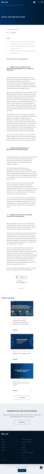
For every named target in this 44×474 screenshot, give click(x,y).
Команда (3, 447)
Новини (8, 5)
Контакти (24, 444)
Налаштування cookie (25, 467)
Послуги (3, 444)
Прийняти (22, 470)
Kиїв (2, 455)
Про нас (2, 439)
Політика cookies (18, 467)
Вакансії (23, 447)
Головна (3, 5)
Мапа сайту (24, 455)
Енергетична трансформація (27, 452)
